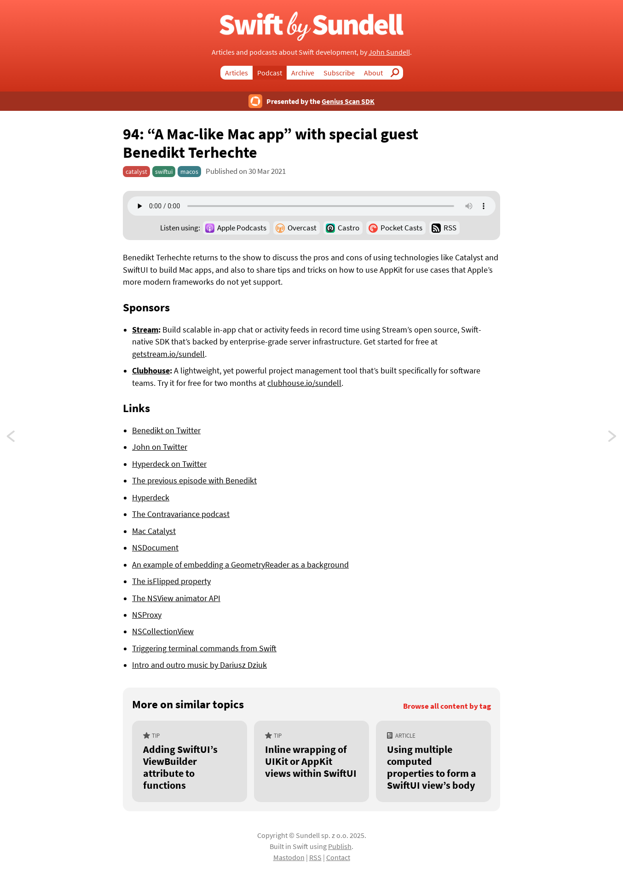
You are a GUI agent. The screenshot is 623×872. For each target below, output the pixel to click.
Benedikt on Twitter (166, 430)
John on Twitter (159, 447)
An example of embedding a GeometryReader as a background (240, 565)
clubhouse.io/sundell (304, 383)
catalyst (136, 171)
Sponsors (146, 307)
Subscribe (339, 72)
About (373, 72)
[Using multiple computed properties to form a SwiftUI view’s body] (433, 761)
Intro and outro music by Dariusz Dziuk (199, 665)
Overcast (302, 228)
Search (397, 72)
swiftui (164, 171)
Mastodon (289, 857)
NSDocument (155, 548)
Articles (236, 72)
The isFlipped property (171, 581)
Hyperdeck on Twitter (169, 464)
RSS (450, 228)
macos (189, 171)
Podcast (269, 72)
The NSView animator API (176, 598)
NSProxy (147, 615)
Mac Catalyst (154, 531)
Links (136, 408)
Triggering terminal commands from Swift (204, 648)
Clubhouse (151, 371)
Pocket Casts (401, 228)
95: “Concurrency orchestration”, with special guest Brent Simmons (19, 438)
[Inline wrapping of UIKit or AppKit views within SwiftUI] (311, 761)
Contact (338, 857)
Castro (348, 228)
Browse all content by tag (447, 706)
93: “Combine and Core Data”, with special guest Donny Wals (613, 438)
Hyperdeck (150, 498)
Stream (145, 330)
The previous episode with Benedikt (194, 481)
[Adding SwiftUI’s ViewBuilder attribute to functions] (189, 761)
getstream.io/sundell (168, 354)
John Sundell (389, 52)
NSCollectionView (163, 631)
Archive (302, 72)
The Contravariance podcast (181, 514)
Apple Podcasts (241, 228)
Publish (340, 846)
